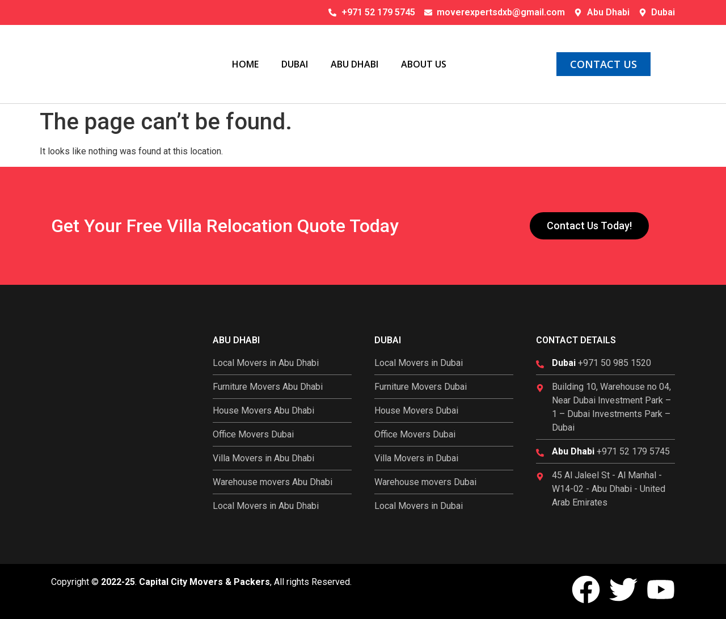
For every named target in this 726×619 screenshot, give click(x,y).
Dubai (294, 64)
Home (245, 64)
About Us (423, 64)
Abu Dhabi (354, 64)
